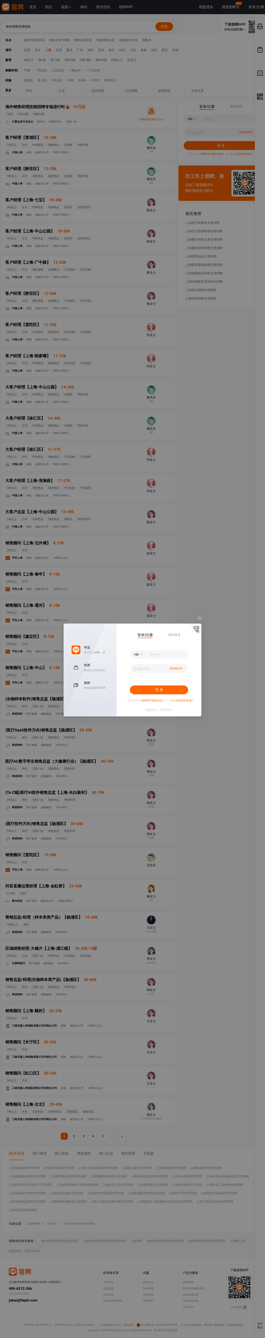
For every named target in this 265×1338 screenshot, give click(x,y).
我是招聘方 (166, 709)
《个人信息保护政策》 (181, 700)
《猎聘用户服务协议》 (152, 700)
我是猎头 (150, 709)
